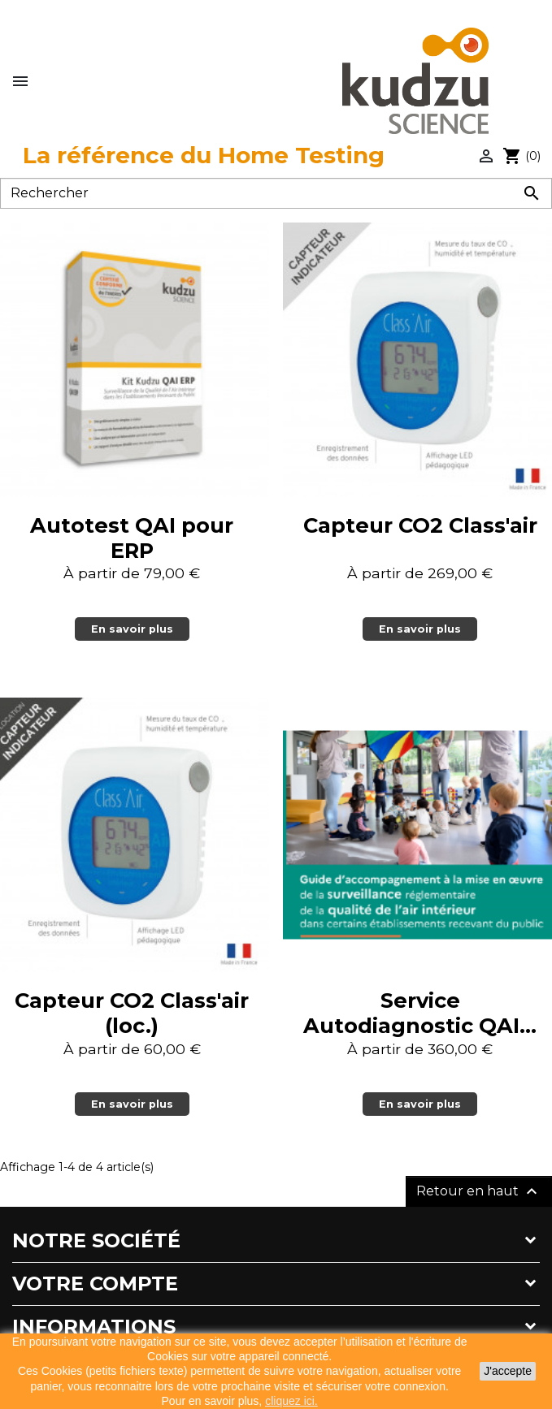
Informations (94, 1326)
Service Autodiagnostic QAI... (420, 1013)
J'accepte (508, 1370)
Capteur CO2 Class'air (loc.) (132, 1013)
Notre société (96, 1240)
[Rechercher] (276, 193)
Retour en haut (478, 1191)
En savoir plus (132, 629)
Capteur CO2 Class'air (420, 525)
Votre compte (95, 1283)
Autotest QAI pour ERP (131, 537)
